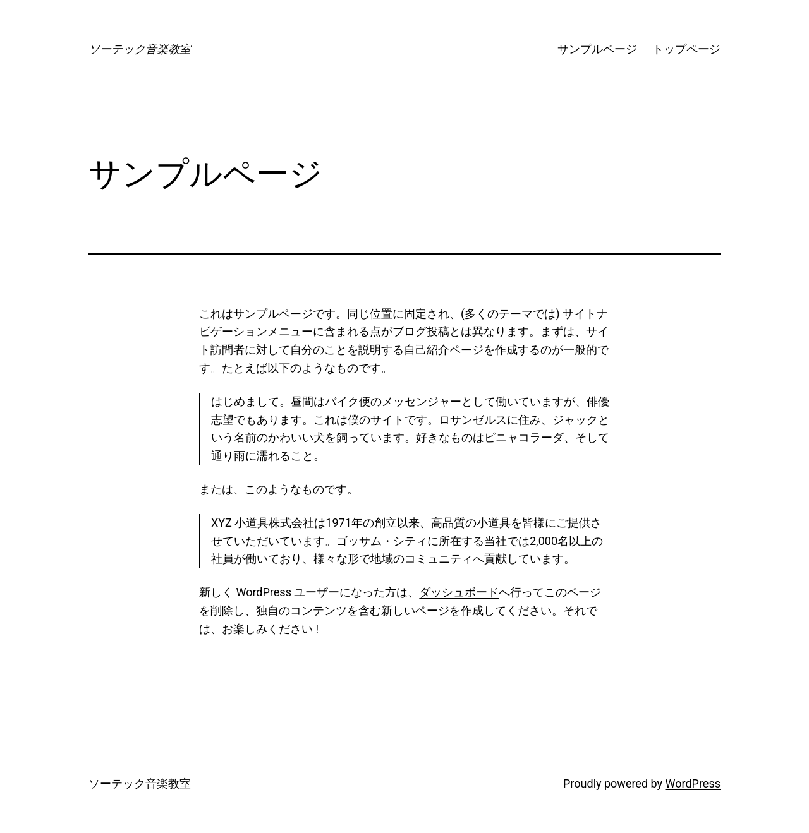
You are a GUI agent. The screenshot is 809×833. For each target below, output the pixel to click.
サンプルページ (597, 49)
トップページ (686, 49)
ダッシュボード (459, 592)
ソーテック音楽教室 (139, 49)
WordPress (693, 783)
